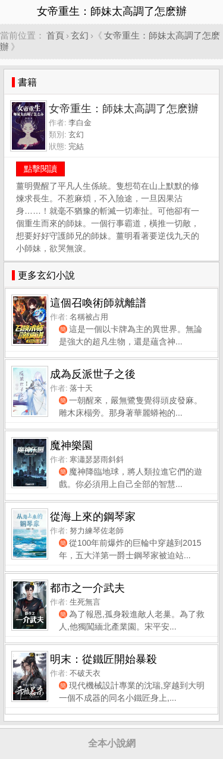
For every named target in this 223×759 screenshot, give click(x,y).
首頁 (55, 35)
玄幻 (80, 35)
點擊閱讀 (40, 168)
